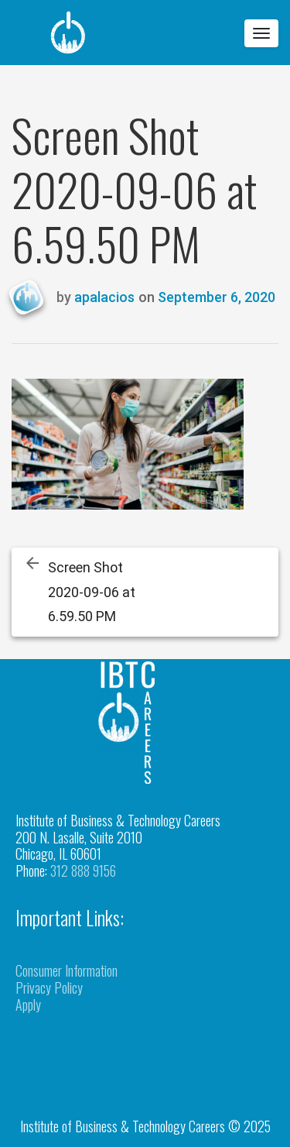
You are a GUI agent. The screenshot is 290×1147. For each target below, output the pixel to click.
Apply (28, 1004)
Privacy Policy (49, 987)
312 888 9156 (83, 870)
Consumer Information (66, 970)
